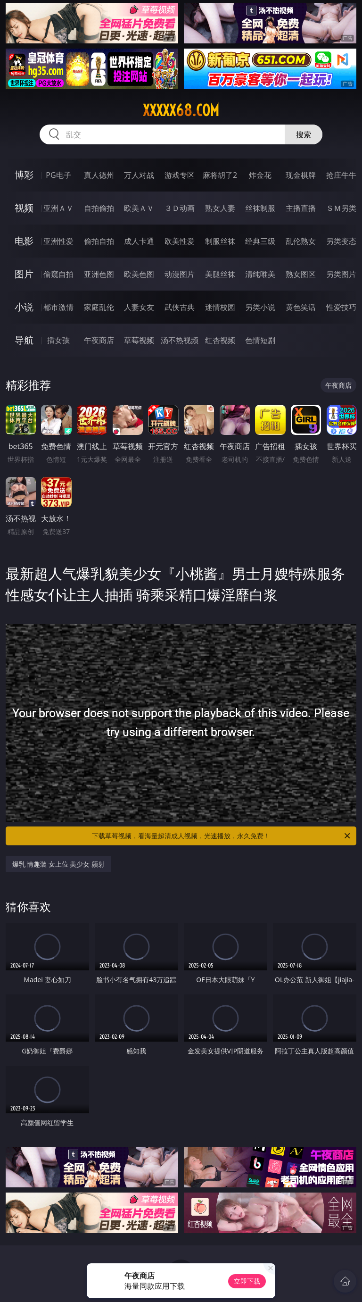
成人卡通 (139, 241)
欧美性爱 (180, 241)
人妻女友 (139, 307)
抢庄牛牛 (341, 175)
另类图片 (341, 274)
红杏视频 (220, 340)
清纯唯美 (260, 274)
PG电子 (58, 175)
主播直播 (301, 208)
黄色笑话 (301, 307)
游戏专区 (180, 175)
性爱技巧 (341, 307)
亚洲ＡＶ (58, 208)
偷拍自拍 (99, 241)
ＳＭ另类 (341, 208)
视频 (24, 207)
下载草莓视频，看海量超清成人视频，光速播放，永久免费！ (222, 836)
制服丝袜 (220, 241)
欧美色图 (139, 274)
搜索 (303, 134)
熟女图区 (301, 274)
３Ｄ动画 (180, 208)
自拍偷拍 (99, 208)
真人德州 (99, 175)
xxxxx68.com (181, 110)
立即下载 (247, 1281)
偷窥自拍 (58, 274)
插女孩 (58, 340)
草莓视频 (139, 340)
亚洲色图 (99, 274)
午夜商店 (99, 340)
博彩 (24, 174)
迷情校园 (220, 307)
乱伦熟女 (301, 241)
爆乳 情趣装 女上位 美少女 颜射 (58, 864)
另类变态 (341, 241)
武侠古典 (180, 307)
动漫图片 (180, 274)
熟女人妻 (220, 208)
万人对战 (139, 175)
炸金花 (260, 175)
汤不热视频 (179, 340)
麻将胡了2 (220, 175)
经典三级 (260, 241)
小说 (24, 306)
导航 (24, 340)
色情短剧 (260, 340)
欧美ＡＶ (139, 208)
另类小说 (260, 307)
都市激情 (58, 307)
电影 (24, 240)
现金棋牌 (301, 175)
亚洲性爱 (58, 241)
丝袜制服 (260, 208)
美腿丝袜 (220, 274)
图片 (24, 273)
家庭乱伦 (99, 307)
